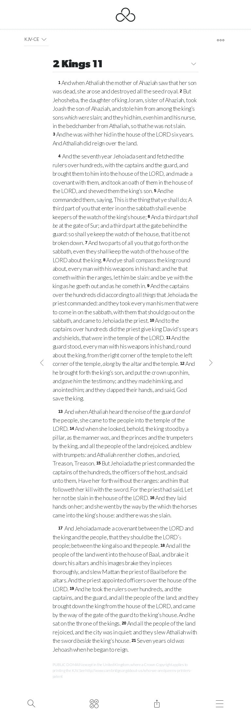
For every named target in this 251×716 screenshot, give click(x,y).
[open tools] (220, 40)
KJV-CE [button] (36, 39)
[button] (43, 39)
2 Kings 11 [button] (126, 65)
